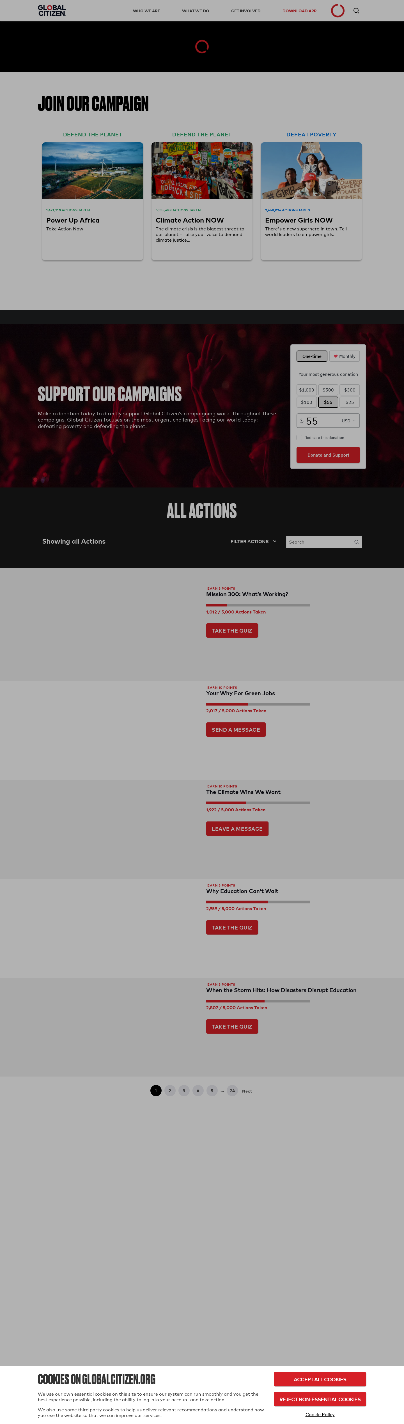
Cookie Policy (320, 1414)
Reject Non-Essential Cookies (320, 1399)
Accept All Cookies (320, 1379)
